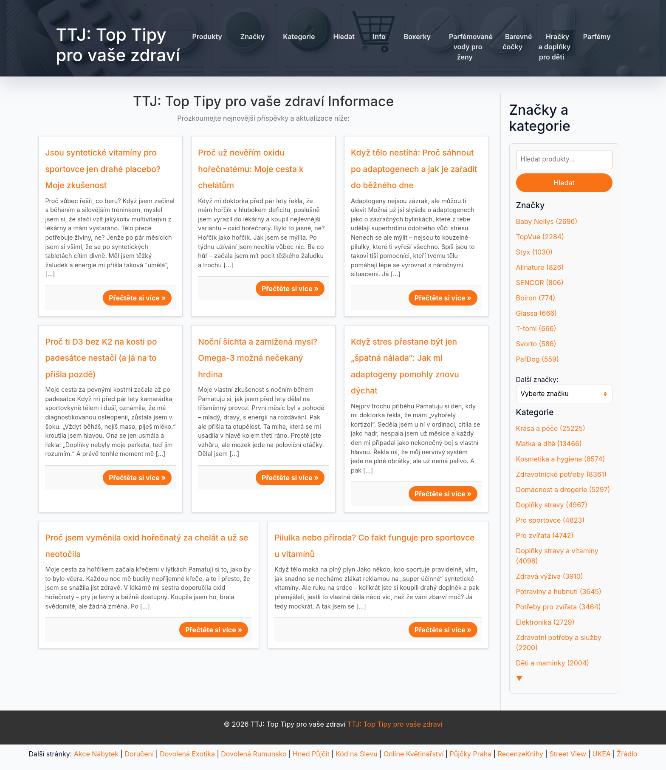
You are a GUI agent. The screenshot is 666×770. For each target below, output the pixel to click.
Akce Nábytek (96, 754)
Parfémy (597, 36)
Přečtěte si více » (137, 298)
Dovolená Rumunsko (253, 754)
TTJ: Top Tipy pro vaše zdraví (118, 44)
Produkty (207, 36)
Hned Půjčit (311, 754)
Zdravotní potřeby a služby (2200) (558, 642)
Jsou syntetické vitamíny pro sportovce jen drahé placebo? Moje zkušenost (103, 168)
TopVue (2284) (540, 236)
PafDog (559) (537, 359)
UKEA (601, 754)
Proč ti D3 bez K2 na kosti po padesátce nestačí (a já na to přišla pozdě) (101, 358)
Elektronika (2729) (545, 622)
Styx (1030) (534, 252)
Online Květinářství (413, 754)
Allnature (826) (540, 267)
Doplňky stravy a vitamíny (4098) (557, 555)
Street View (567, 754)
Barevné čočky (517, 41)
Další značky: (537, 379)
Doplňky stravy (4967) (551, 505)
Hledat (343, 36)
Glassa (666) (536, 313)
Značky (252, 36)
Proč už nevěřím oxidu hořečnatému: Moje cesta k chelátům (250, 168)
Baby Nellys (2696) (547, 221)
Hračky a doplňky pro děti (555, 46)
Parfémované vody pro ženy (471, 46)
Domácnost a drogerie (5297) (563, 489)
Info (379, 36)
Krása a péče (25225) (550, 428)
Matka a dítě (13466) (549, 443)
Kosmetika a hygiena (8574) (560, 459)
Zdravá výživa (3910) (549, 576)
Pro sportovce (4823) (550, 520)
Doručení (138, 754)
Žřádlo (627, 754)
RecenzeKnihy (521, 754)
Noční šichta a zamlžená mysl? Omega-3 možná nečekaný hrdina (257, 358)
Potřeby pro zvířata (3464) (558, 607)
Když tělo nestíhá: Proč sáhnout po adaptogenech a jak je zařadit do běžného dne (414, 168)
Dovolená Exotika (187, 754)
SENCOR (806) (540, 282)
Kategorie (299, 36)
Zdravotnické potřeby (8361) (561, 474)
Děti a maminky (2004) (553, 663)
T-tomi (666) (536, 328)
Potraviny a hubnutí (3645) (558, 591)
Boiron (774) (536, 298)
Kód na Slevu (357, 754)
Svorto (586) (536, 344)
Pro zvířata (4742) (545, 535)
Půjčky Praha (471, 754)
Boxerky (417, 36)
